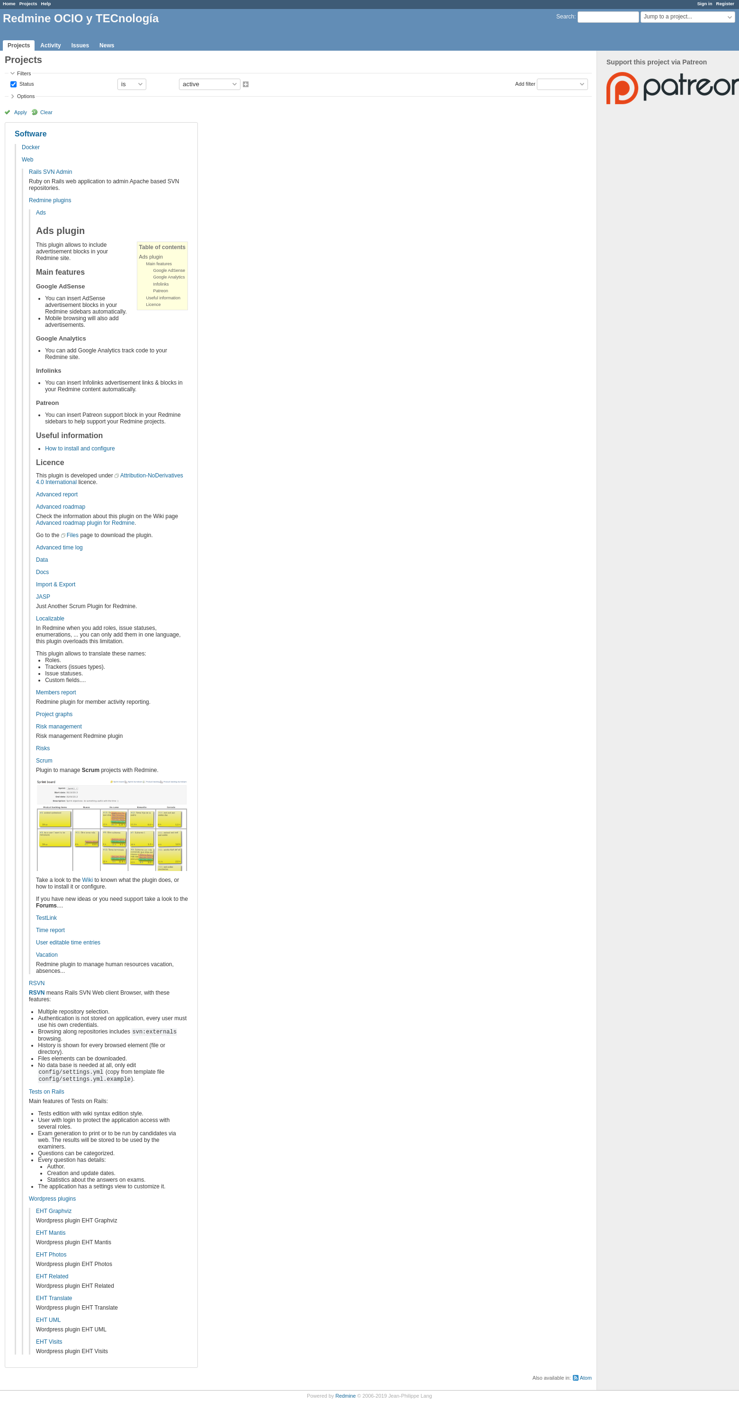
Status (26, 83)
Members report (56, 692)
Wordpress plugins (52, 1198)
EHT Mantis (50, 1233)
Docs (42, 572)
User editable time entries (68, 942)
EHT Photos (51, 1254)
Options (26, 96)
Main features (159, 263)
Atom (586, 1378)
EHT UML (48, 1320)
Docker (31, 147)
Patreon (161, 290)
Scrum (44, 760)
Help (46, 3)
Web (27, 159)
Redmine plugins (50, 200)
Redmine (345, 1396)
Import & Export (55, 584)
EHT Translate (54, 1298)
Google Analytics (169, 277)
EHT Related (52, 1276)
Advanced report (57, 494)
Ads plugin (151, 257)
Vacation (47, 955)
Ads (41, 212)
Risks (43, 748)
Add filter (525, 83)
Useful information (163, 298)
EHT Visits (49, 1341)
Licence (153, 304)
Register (725, 3)
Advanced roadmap (60, 506)
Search (565, 16)
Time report (50, 930)
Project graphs (54, 714)
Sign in (704, 3)
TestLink (46, 918)
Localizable (50, 618)
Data (42, 560)
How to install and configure (80, 448)
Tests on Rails (46, 1091)
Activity (50, 45)
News (106, 45)
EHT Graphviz (53, 1211)
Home (9, 3)
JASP (43, 596)
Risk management (59, 726)
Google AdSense (169, 270)
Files (73, 535)
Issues (80, 45)
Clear (46, 112)
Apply (20, 112)
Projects (28, 3)
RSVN (37, 983)
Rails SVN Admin (50, 172)
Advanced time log (59, 547)
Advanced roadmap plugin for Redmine (85, 523)
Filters (24, 73)
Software (31, 134)
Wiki (87, 880)
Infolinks (161, 284)
